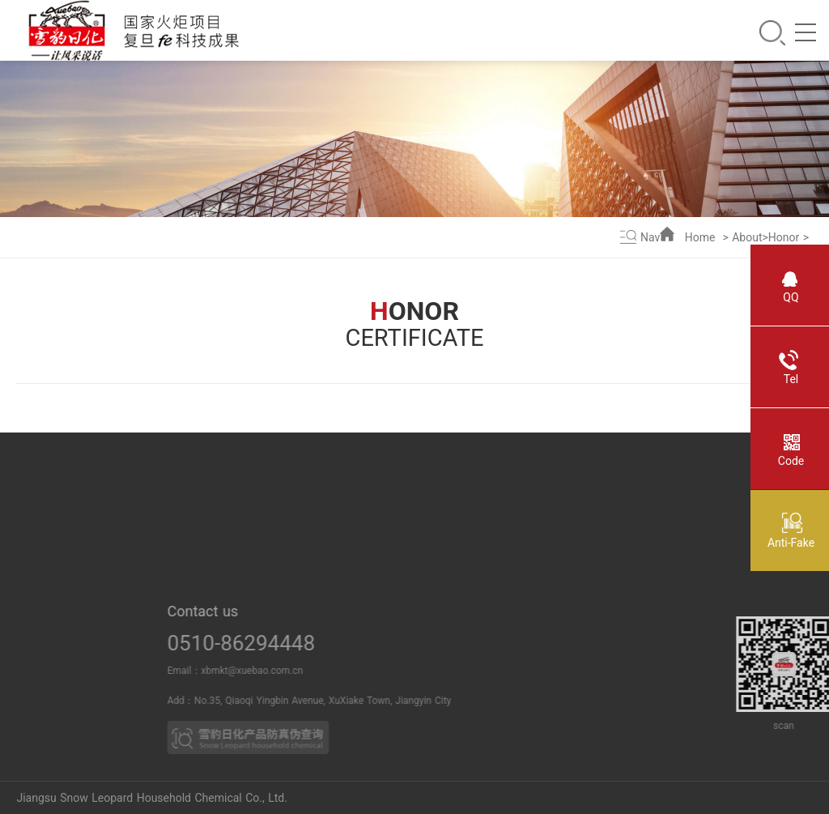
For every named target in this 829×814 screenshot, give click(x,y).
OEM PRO (500, 564)
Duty (15, 564)
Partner (501, 533)
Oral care (359, 503)
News (256, 503)
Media (255, 533)
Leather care (359, 564)
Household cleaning (359, 533)
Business (501, 503)
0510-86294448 (268, 643)
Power (120, 503)
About (747, 237)
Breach (120, 533)
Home (700, 237)
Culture (15, 595)
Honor (783, 237)
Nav (650, 237)
